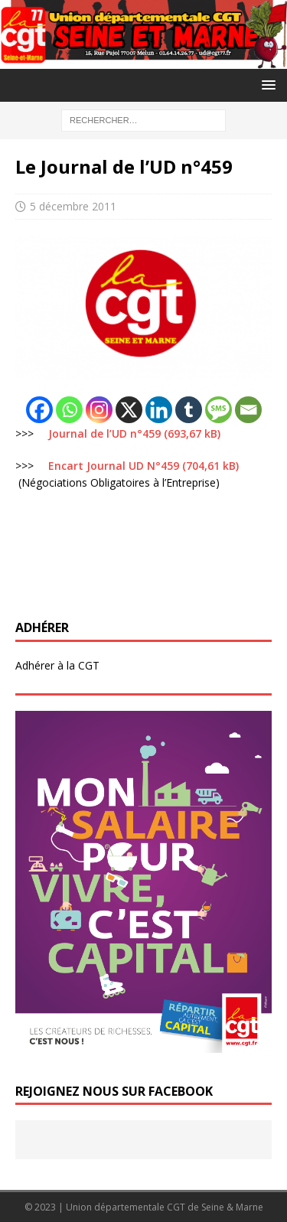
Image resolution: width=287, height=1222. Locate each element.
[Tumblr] (188, 409)
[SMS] (218, 409)
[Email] (248, 409)
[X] (129, 409)
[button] (266, 84)
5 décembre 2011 (73, 206)
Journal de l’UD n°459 (104, 433)
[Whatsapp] (69, 409)
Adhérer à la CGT (57, 665)
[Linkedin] (158, 409)
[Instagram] (99, 409)
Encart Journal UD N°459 (113, 465)
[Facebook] (39, 409)
